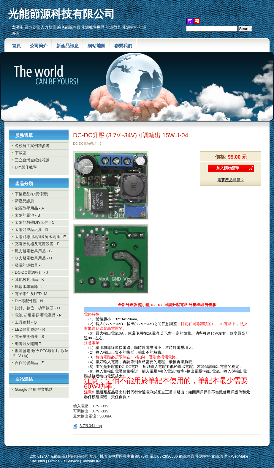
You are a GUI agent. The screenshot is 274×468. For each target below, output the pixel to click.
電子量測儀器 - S (29, 336)
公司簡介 (38, 45)
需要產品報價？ (230, 180)
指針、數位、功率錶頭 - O (37, 308)
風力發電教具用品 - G (33, 251)
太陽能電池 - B (27, 215)
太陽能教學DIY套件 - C (35, 222)
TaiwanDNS (92, 461)
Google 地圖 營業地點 (34, 389)
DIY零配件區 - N (29, 301)
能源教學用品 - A (29, 208)
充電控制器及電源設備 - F (37, 244)
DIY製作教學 (26, 167)
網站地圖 (96, 45)
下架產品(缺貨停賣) (31, 194)
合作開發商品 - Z (29, 362)
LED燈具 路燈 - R (30, 329)
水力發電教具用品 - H (33, 258)
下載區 (20, 153)
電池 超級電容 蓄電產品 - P (38, 315)
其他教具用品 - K (29, 279)
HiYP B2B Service (63, 461)
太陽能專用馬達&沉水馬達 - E (40, 236)
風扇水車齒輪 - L (29, 286)
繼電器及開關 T (28, 343)
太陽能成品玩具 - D (31, 229)
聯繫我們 (123, 45)
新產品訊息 (67, 45)
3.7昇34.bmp (91, 425)
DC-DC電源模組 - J (31, 272)
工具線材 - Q (26, 322)
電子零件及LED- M (31, 293)
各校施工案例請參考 (32, 146)
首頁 (16, 45)
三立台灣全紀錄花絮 (32, 160)
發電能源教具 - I (28, 265)
